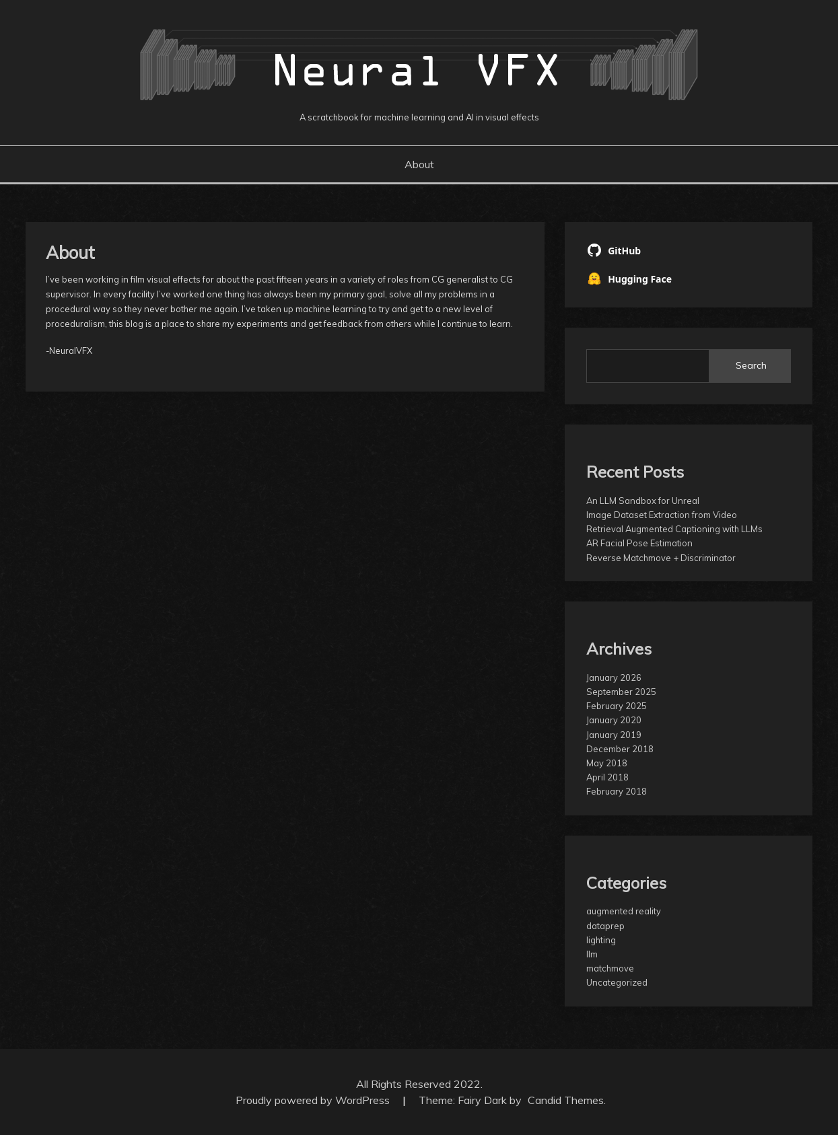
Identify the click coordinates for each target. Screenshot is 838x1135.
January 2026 (613, 677)
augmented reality (623, 911)
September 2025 (621, 691)
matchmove (610, 968)
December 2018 (620, 748)
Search (751, 365)
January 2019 (613, 734)
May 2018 (606, 763)
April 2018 (607, 777)
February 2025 (616, 705)
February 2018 (616, 791)
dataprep (605, 925)
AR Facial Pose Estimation (639, 543)
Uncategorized (617, 982)
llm (592, 954)
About (419, 164)
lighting (601, 940)
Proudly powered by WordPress (314, 1100)
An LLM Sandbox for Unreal (642, 500)
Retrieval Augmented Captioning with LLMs (674, 528)
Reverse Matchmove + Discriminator (661, 557)
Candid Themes (566, 1100)
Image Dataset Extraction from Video (661, 514)
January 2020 (613, 720)
